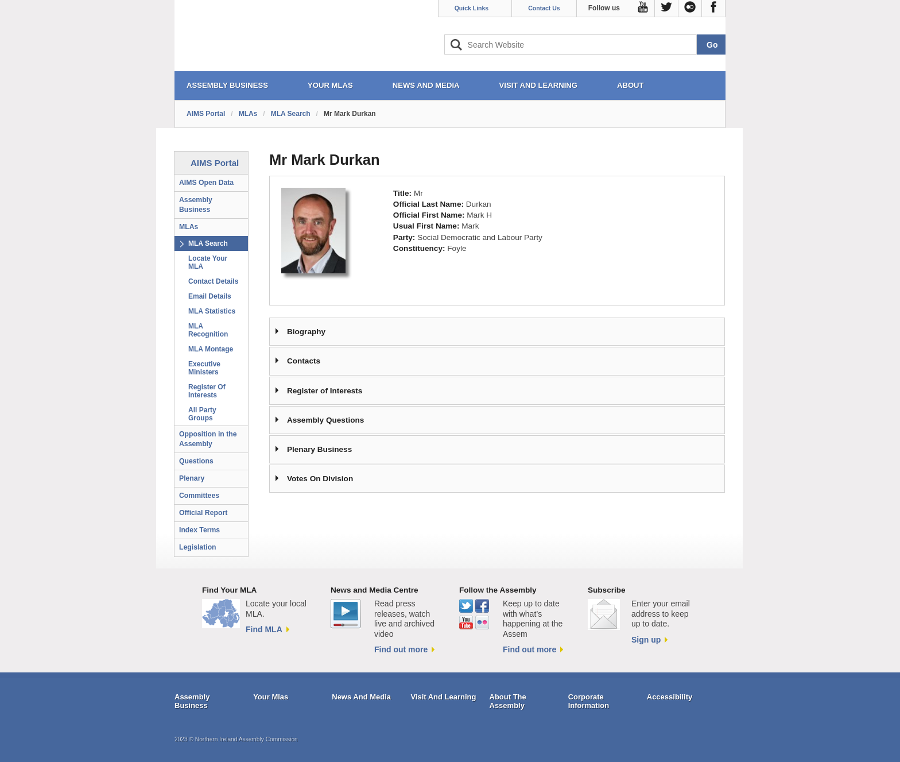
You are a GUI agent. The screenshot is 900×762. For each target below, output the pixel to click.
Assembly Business (195, 205)
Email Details (209, 296)
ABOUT (630, 85)
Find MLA (264, 629)
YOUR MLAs (330, 85)
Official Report (203, 513)
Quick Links (472, 8)
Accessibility (670, 697)
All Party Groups (202, 414)
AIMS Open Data (206, 183)
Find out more (401, 649)
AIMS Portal (206, 114)
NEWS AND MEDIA (426, 85)
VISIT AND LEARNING (538, 85)
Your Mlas (270, 697)
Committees (199, 496)
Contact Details (213, 281)
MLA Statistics (211, 311)
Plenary (191, 478)
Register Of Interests (207, 391)
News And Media (361, 697)
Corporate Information (589, 701)
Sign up (646, 639)
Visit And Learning (443, 697)
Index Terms (199, 530)
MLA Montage (210, 349)
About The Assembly (508, 701)
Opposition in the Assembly (208, 439)
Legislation (197, 547)
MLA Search (291, 114)
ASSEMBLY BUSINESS (227, 85)
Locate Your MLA (207, 262)
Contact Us (544, 8)
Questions (196, 461)
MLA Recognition (208, 330)
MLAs (248, 114)
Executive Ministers (204, 368)
